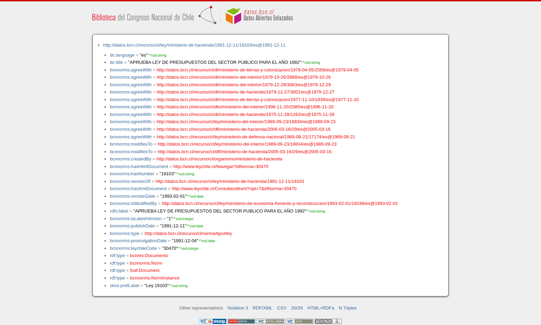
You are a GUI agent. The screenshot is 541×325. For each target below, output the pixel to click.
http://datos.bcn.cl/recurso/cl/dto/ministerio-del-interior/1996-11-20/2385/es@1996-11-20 (245, 106)
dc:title (116, 62)
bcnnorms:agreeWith (130, 69)
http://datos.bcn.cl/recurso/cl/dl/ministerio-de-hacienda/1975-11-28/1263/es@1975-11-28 (245, 114)
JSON (297, 308)
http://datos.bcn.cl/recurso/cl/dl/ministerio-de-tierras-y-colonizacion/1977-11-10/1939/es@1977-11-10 (257, 99)
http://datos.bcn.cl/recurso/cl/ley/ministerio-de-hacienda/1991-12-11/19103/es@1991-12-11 (194, 45)
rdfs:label (119, 211)
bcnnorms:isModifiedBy (133, 203)
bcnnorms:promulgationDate (138, 240)
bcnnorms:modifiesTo (131, 144)
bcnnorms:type (124, 233)
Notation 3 (237, 308)
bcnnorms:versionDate (132, 196)
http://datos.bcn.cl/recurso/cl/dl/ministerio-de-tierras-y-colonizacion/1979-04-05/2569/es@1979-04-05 (257, 69)
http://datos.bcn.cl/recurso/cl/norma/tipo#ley (188, 233)
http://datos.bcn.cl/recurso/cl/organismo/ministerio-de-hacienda (219, 158)
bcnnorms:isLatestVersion (135, 218)
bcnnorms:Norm (146, 263)
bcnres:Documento (149, 255)
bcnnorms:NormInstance (154, 277)
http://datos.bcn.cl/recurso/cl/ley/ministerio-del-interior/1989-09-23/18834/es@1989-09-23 (246, 121)
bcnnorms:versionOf (130, 181)
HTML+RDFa (320, 308)
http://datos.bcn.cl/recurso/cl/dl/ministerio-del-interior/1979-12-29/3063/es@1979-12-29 (244, 84)
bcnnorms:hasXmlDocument (138, 188)
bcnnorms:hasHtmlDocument (139, 166)
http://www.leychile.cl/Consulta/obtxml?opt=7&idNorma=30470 (234, 188)
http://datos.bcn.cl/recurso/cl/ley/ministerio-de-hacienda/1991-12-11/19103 (230, 181)
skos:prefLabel (124, 285)
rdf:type (117, 255)
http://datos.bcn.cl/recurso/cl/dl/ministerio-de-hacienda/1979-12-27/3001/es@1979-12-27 (245, 92)
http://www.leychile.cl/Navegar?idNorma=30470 (220, 166)
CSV (281, 308)
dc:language (122, 55)
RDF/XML (263, 308)
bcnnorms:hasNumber (132, 173)
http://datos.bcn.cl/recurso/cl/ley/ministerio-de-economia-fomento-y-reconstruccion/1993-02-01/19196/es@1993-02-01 (280, 203)
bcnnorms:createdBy (130, 158)
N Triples (348, 308)
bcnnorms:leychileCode (133, 248)
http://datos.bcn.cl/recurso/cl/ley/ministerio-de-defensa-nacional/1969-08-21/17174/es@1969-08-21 (256, 136)
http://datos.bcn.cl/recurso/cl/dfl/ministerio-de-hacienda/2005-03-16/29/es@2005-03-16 (244, 129)
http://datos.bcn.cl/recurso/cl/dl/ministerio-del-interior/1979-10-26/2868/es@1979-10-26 (244, 77)
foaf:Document (144, 270)
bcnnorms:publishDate (132, 225)
